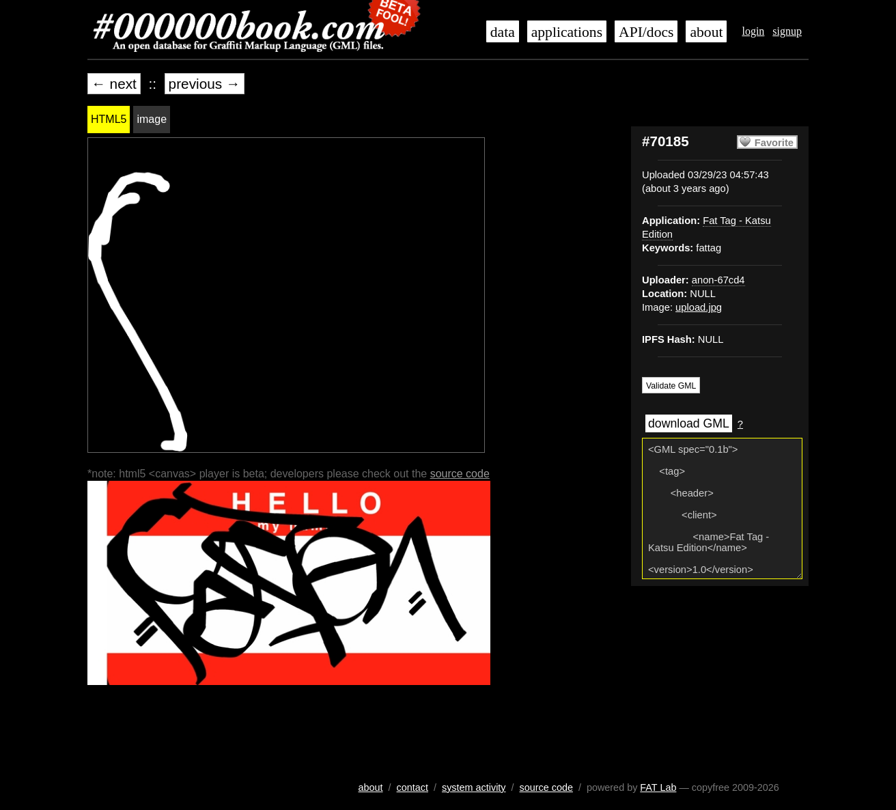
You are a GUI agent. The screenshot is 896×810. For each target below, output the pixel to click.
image (152, 119)
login (753, 31)
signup (787, 31)
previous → (204, 84)
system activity (474, 787)
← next (114, 84)
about (706, 32)
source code (460, 473)
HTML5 (108, 119)
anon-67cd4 (718, 280)
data (502, 32)
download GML (688, 423)
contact (412, 787)
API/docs (646, 32)
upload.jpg (698, 307)
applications (566, 32)
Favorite (774, 142)
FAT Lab (658, 787)
